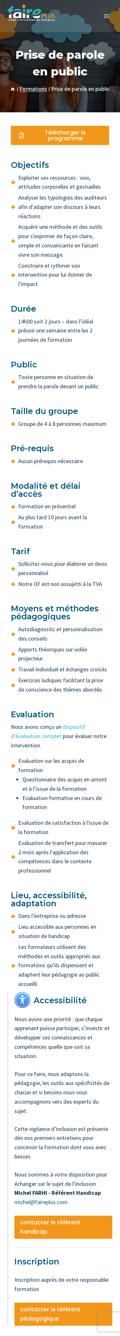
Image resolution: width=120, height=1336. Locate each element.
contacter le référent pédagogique (50, 1314)
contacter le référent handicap (50, 1227)
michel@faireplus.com (41, 1202)
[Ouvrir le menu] (106, 16)
